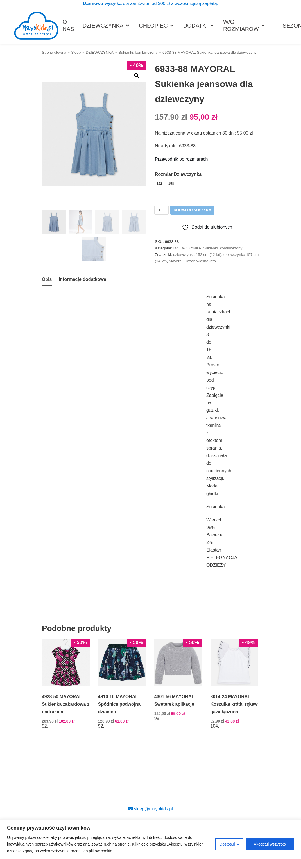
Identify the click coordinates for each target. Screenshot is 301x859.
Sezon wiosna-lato (200, 261)
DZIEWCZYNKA (100, 52)
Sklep (76, 52)
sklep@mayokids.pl (150, 808)
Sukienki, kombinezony (137, 52)
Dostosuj (227, 844)
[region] (150, 839)
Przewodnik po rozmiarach (181, 159)
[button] (137, 75)
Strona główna (54, 52)
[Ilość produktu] (161, 210)
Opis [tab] (47, 279)
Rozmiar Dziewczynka (178, 174)
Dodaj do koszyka (192, 210)
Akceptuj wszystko (270, 844)
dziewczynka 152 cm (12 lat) (197, 254)
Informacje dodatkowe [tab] (82, 279)
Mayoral (175, 261)
